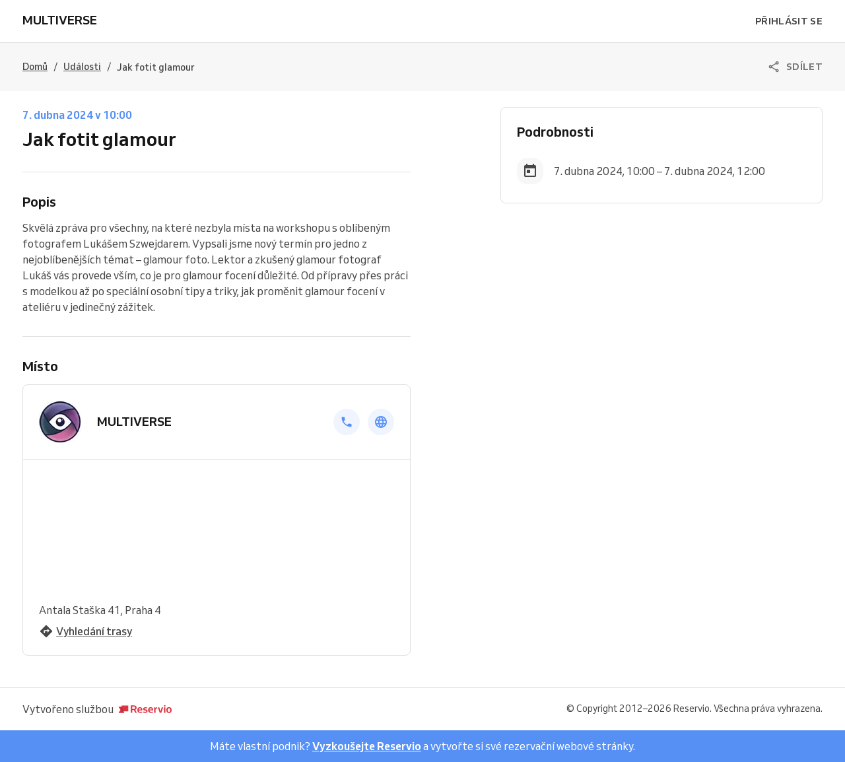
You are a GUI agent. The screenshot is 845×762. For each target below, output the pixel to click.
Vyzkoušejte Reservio (366, 746)
